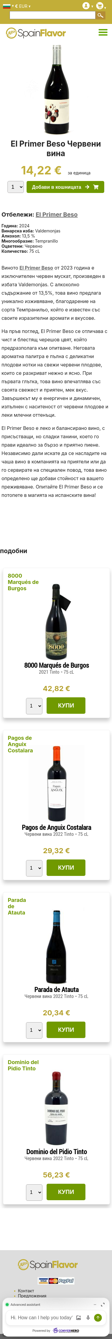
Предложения (32, 1295)
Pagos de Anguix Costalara (20, 744)
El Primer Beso (57, 214)
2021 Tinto (50, 672)
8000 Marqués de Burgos (23, 582)
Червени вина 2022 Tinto (49, 834)
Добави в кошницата (65, 187)
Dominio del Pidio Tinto (23, 1065)
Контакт (26, 1290)
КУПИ (66, 705)
